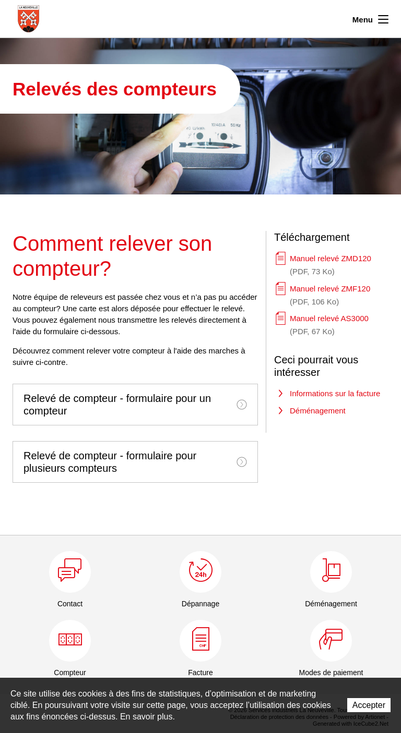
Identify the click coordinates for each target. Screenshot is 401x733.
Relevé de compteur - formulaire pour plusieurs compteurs (135, 462)
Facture (200, 672)
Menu (370, 18)
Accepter (368, 705)
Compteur (70, 672)
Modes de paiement (331, 672)
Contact (69, 604)
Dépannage (200, 604)
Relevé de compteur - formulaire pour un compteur (135, 405)
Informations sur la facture (335, 393)
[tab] (135, 404)
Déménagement (318, 410)
